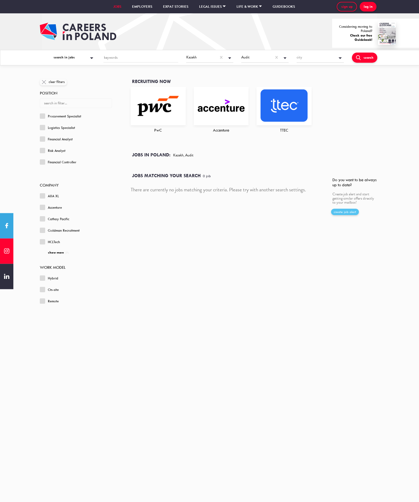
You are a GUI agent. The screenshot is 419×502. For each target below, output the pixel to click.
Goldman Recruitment (60, 230)
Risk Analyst (52, 150)
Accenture (51, 207)
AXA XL (49, 196)
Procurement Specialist (60, 116)
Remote (49, 301)
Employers (142, 6)
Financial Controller (58, 162)
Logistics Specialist (57, 127)
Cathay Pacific (54, 219)
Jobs (117, 6)
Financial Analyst (56, 139)
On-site (49, 289)
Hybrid (49, 278)
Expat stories (175, 6)
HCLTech (50, 241)
